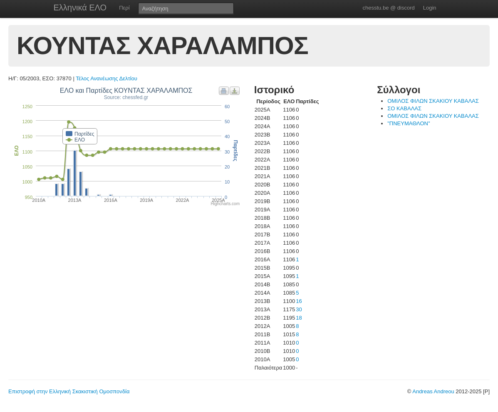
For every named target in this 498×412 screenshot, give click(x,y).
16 (299, 301)
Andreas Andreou (433, 391)
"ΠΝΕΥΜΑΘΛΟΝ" (408, 123)
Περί (124, 8)
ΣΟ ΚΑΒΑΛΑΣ (404, 108)
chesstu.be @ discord (388, 8)
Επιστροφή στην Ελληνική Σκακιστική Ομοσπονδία (68, 391)
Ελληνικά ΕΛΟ (80, 7)
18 (299, 318)
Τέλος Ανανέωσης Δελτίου (106, 78)
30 (299, 309)
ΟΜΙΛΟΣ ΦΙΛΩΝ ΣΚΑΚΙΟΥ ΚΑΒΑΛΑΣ (433, 101)
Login (429, 8)
